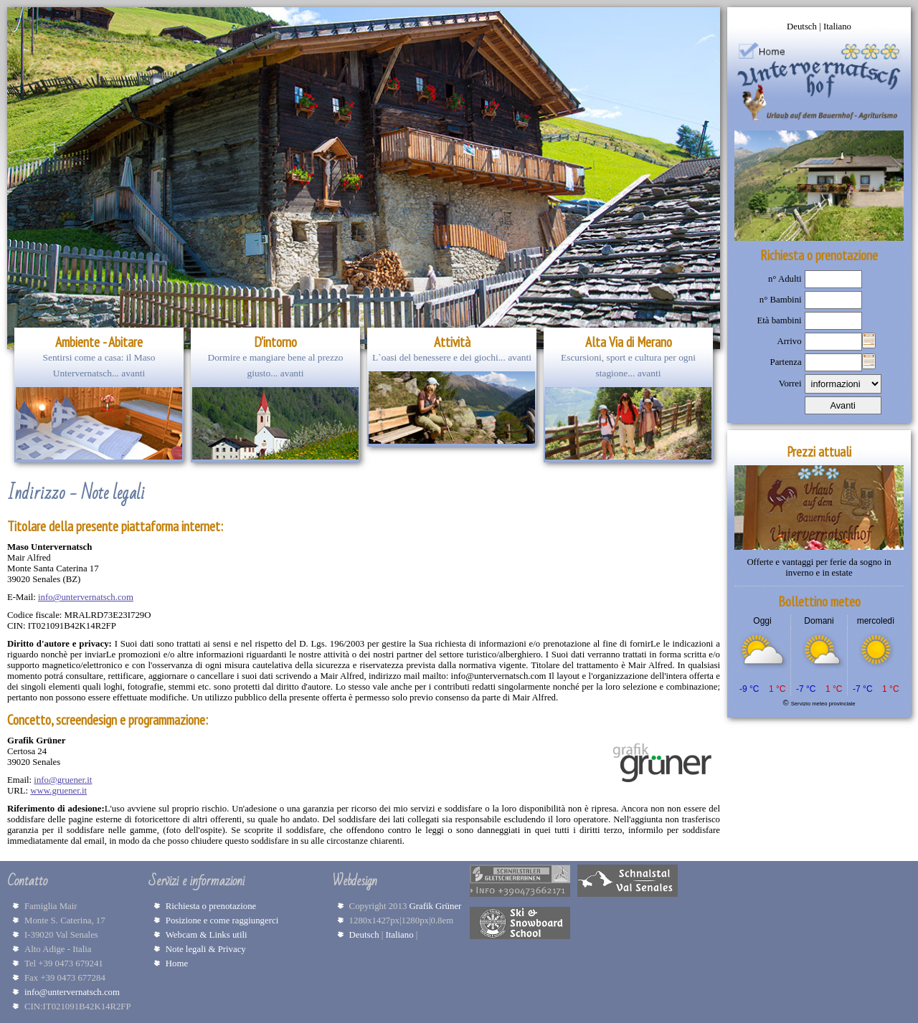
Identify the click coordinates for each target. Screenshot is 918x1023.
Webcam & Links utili (206, 935)
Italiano (837, 27)
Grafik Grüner (438, 906)
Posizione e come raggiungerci (222, 920)
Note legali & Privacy (206, 949)
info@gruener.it (63, 780)
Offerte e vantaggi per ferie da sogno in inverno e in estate (819, 567)
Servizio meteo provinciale (823, 703)
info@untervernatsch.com (85, 597)
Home (177, 963)
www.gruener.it (58, 791)
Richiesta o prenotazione (211, 906)
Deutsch (803, 27)
